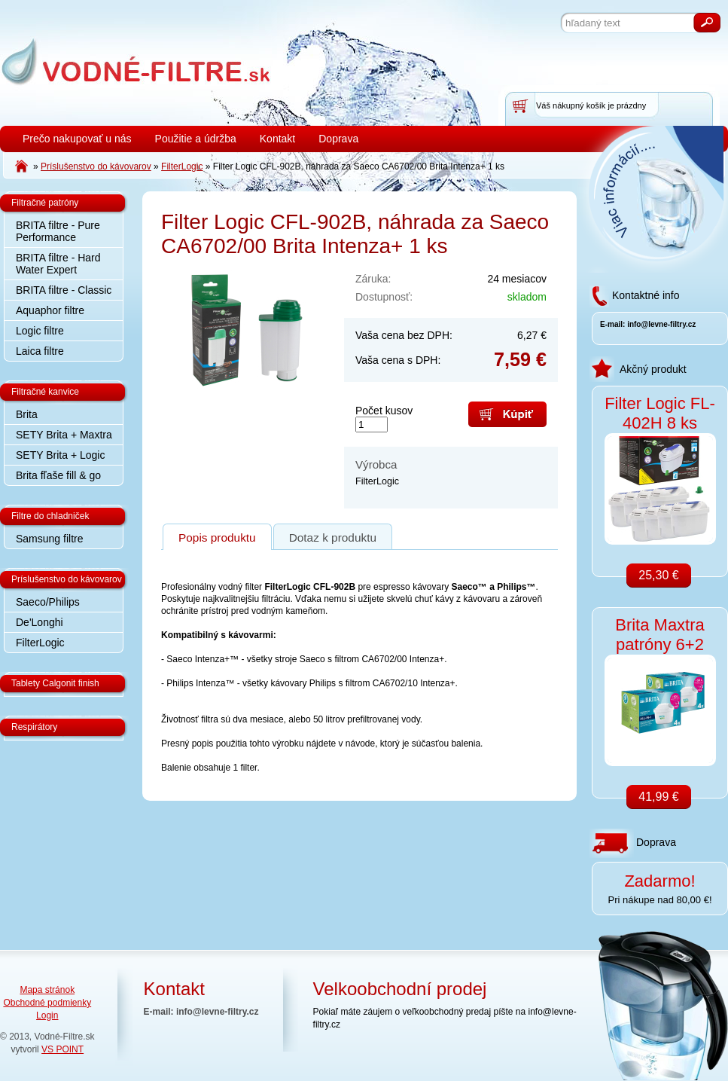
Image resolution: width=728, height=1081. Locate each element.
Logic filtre (40, 331)
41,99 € (658, 796)
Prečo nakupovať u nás (77, 139)
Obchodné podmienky (47, 1002)
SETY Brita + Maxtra (64, 435)
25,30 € (658, 575)
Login (47, 1015)
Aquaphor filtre (50, 310)
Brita (27, 414)
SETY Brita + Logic (60, 455)
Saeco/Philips (48, 602)
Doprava (338, 139)
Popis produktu (217, 537)
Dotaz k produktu (332, 537)
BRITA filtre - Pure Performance (58, 231)
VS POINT (62, 1049)
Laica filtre (40, 351)
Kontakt (277, 139)
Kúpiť (507, 414)
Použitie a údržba (195, 139)
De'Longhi (39, 622)
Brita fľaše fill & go (58, 475)
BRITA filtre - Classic (63, 290)
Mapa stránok (47, 990)
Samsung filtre (49, 539)
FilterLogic (40, 643)
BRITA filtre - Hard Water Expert (58, 264)
